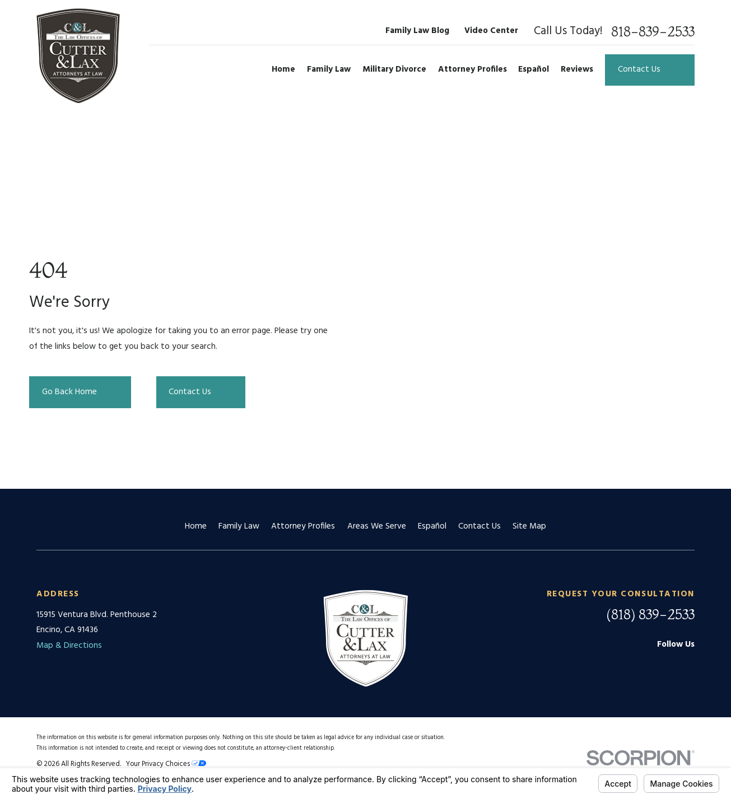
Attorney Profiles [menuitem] (472, 69)
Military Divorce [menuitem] (394, 69)
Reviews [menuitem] (577, 69)
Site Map (529, 526)
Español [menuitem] (533, 69)
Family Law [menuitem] (329, 69)
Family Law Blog (417, 31)
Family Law (238, 526)
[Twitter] (688, 665)
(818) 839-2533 (650, 614)
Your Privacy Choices (166, 764)
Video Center (491, 31)
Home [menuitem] (283, 69)
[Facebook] (660, 665)
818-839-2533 (653, 31)
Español (432, 526)
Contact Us (479, 526)
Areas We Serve (376, 526)
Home (196, 526)
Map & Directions (69, 645)
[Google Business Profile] (631, 665)
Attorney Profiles (303, 526)
